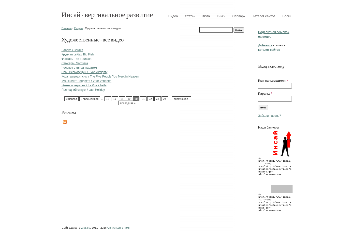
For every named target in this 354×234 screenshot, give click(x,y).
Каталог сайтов (263, 16)
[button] (260, 73)
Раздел (78, 28)
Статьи (190, 16)
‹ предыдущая (90, 98)
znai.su (85, 227)
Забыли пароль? (269, 115)
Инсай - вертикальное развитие (107, 14)
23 (157, 98)
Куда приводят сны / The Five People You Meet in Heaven (100, 76)
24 (164, 98)
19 (129, 98)
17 (114, 98)
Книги (221, 16)
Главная (66, 28)
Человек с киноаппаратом (79, 67)
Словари (239, 16)
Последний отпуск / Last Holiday (83, 89)
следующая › (182, 98)
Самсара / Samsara (74, 63)
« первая (71, 98)
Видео (173, 16)
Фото (206, 16)
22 (150, 98)
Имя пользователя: (273, 80)
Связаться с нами (118, 227)
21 (143, 98)
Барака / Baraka (72, 50)
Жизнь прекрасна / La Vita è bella (83, 85)
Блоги (286, 16)
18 (121, 98)
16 (107, 98)
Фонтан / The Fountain (76, 59)
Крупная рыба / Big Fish (77, 54)
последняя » (127, 103)
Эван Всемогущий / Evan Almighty (84, 72)
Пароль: (265, 93)
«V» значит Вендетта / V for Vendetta (86, 81)
